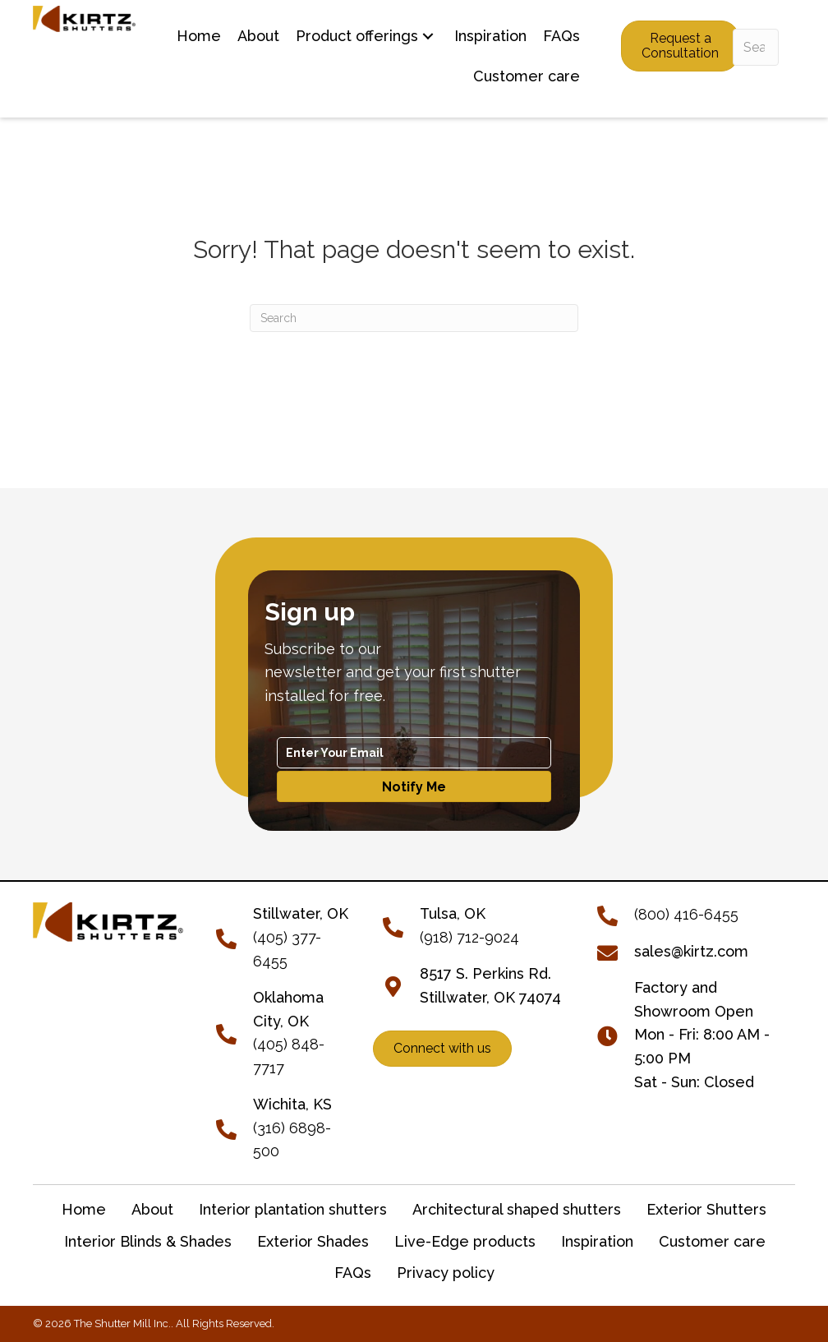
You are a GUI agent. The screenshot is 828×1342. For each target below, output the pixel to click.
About (152, 1209)
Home (84, 1209)
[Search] (414, 318)
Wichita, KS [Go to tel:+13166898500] (292, 1104)
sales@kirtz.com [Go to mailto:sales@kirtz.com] (691, 951)
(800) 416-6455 (686, 914)
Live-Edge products (465, 1241)
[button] (428, 36)
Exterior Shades (313, 1241)
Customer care (712, 1241)
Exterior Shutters (706, 1209)
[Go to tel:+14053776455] (234, 936)
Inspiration (597, 1241)
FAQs (352, 1272)
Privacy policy (445, 1272)
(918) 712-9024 (469, 937)
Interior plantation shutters (293, 1209)
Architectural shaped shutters (516, 1209)
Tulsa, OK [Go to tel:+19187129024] (452, 913)
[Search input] (756, 47)
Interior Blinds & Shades (148, 1241)
